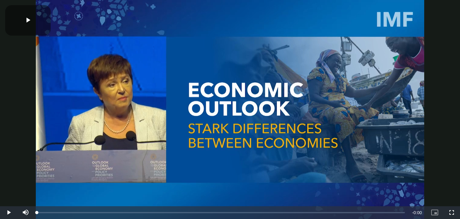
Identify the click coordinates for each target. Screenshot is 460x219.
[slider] (221, 212)
